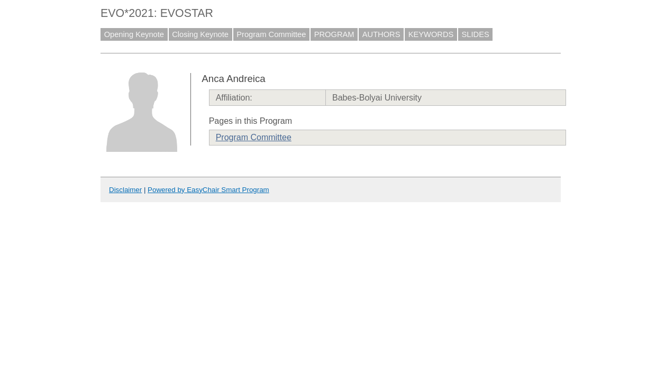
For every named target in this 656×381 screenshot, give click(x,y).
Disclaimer (125, 190)
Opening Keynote (134, 34)
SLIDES (475, 34)
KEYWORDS (431, 34)
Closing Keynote (200, 34)
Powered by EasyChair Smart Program (208, 190)
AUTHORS (381, 34)
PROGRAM (334, 34)
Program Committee (271, 34)
